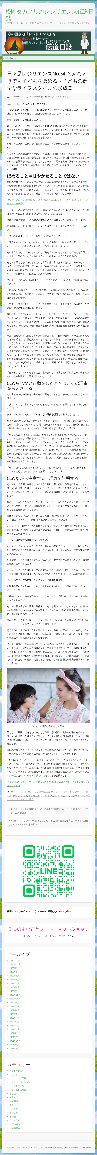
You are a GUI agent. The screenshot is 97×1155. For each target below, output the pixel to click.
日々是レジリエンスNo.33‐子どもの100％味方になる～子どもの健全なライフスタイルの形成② (48, 811)
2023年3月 (14, 983)
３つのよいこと (48, 795)
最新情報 (14, 1113)
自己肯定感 (34, 795)
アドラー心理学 (17, 1070)
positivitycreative (17, 97)
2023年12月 (15, 964)
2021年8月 (14, 1048)
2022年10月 (15, 999)
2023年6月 (14, 972)
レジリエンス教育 (18, 1090)
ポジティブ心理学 (60, 791)
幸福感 (23, 795)
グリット (14, 1074)
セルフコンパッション (20, 1082)
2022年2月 (14, 1025)
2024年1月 (14, 960)
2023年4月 (14, 979)
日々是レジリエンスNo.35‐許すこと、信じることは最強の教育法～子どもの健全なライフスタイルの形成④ (48, 822)
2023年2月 (14, 987)
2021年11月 (15, 1037)
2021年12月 (15, 1033)
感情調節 (14, 1101)
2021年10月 (15, 1041)
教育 (12, 1105)
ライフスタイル (54, 97)
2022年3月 (14, 1022)
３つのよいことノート (68, 795)
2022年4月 (14, 1018)
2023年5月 (14, 976)
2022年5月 (14, 1014)
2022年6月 (14, 1010)
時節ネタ (14, 1109)
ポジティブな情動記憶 (39, 791)
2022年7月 (14, 1006)
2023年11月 (15, 968)
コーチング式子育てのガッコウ (24, 1078)
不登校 (13, 1093)
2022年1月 (14, 1029)
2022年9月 (14, 1002)
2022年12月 (15, 995)
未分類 (13, 1116)
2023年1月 (14, 991)
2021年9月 (14, 1044)
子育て (65, 97)
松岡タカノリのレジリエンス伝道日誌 (50, 14)
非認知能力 (15, 1124)
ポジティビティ (18, 791)
